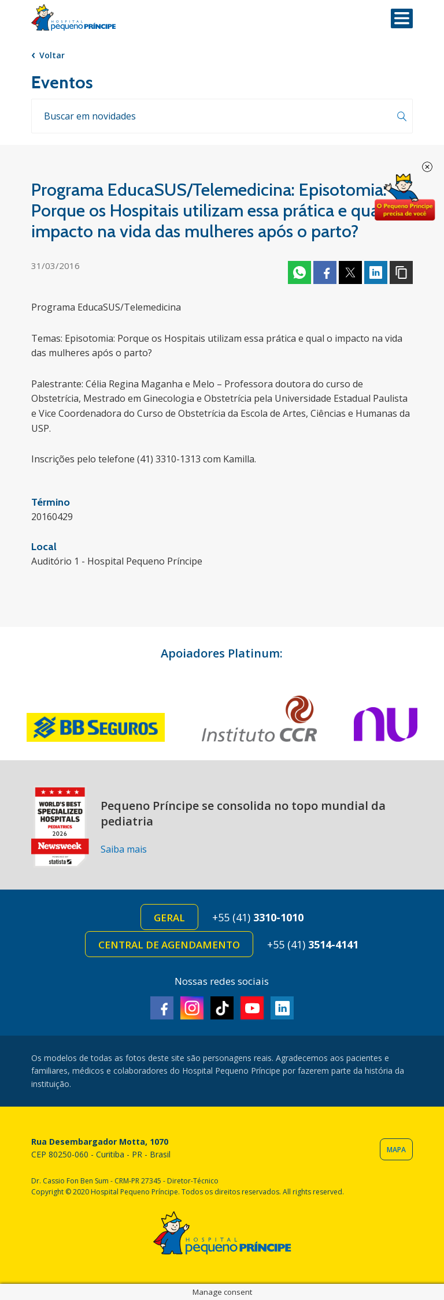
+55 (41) (258, 917)
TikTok (222, 1007)
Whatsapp (299, 272)
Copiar (401, 272)
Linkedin (375, 272)
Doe (404, 197)
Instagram (192, 1007)
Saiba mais (124, 849)
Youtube (252, 1007)
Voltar (52, 55)
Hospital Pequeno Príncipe (73, 17)
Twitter (350, 272)
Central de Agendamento (169, 944)
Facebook (324, 272)
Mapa (396, 1150)
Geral (169, 917)
